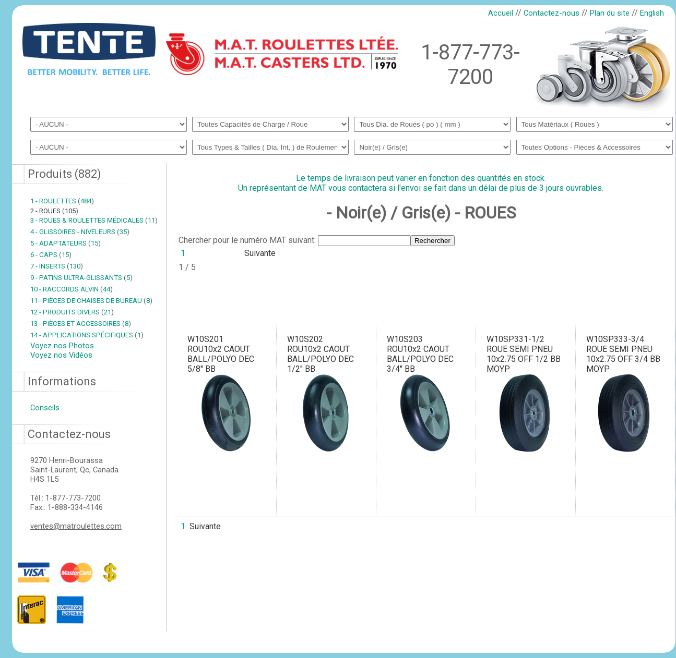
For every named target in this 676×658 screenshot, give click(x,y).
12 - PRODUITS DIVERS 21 (72, 312)
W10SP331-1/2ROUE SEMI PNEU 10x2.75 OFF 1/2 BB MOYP (524, 354)
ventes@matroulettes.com (76, 526)
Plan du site (610, 13)
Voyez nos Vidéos (61, 355)
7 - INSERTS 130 (56, 266)
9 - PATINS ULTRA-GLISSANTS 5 (81, 278)
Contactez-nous (551, 13)
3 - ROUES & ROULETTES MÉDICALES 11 (94, 220)
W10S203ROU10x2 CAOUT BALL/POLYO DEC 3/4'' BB (420, 354)
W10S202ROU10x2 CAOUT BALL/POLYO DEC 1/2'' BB (320, 354)
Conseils (45, 407)
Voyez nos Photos (62, 345)
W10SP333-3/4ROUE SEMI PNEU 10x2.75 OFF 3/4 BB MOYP (623, 354)
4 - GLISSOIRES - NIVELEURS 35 (79, 232)
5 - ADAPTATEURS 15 (65, 243)
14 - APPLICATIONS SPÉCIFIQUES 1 (87, 335)
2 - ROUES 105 (54, 211)
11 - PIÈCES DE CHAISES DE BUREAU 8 (91, 300)
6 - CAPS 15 (51, 255)
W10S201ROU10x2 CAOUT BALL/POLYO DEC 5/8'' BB (220, 354)
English (652, 13)
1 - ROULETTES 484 (62, 201)
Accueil (500, 13)
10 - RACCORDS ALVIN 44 (71, 289)
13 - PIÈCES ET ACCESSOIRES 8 (80, 323)
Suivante (260, 253)
